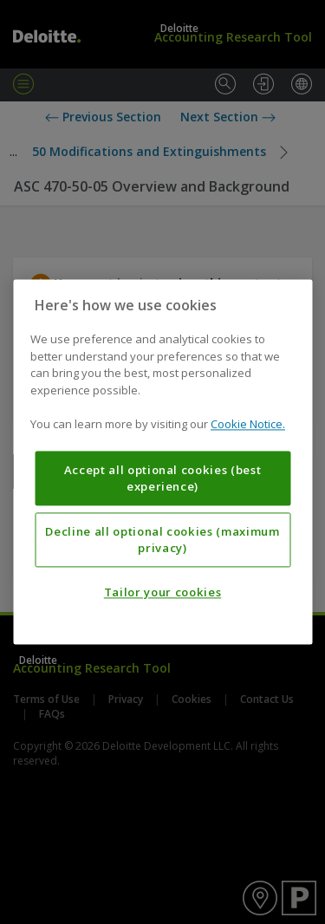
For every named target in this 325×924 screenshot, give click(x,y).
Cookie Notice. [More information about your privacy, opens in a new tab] (248, 425)
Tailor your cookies (162, 593)
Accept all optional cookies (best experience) (163, 478)
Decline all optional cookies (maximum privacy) (162, 540)
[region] (162, 461)
